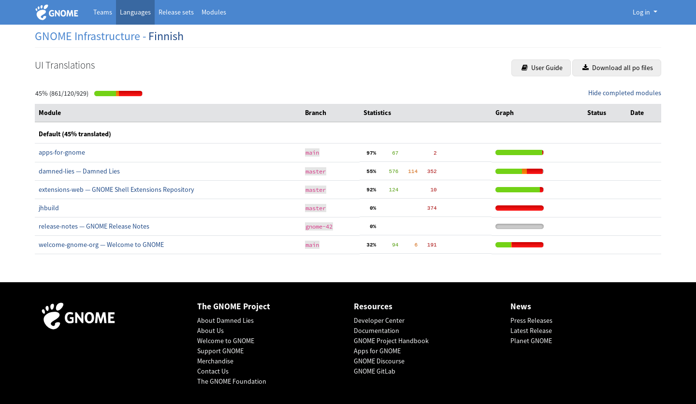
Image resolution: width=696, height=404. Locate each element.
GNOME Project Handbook (391, 340)
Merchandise (215, 361)
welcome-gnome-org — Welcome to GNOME (101, 244)
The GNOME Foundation (231, 381)
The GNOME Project (233, 307)
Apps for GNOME (377, 350)
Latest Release (531, 330)
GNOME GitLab (374, 371)
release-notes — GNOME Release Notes (94, 226)
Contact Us (213, 371)
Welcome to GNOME (225, 340)
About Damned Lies (225, 320)
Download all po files (617, 67)
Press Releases (531, 320)
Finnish (166, 36)
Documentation (376, 330)
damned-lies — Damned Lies (79, 171)
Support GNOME (220, 350)
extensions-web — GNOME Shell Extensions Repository (116, 189)
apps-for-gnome (62, 152)
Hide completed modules (624, 92)
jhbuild (49, 207)
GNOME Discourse (379, 361)
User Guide (542, 67)
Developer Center (379, 320)
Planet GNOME (531, 340)
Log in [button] (642, 12)
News (520, 307)
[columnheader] (168, 113)
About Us (210, 330)
